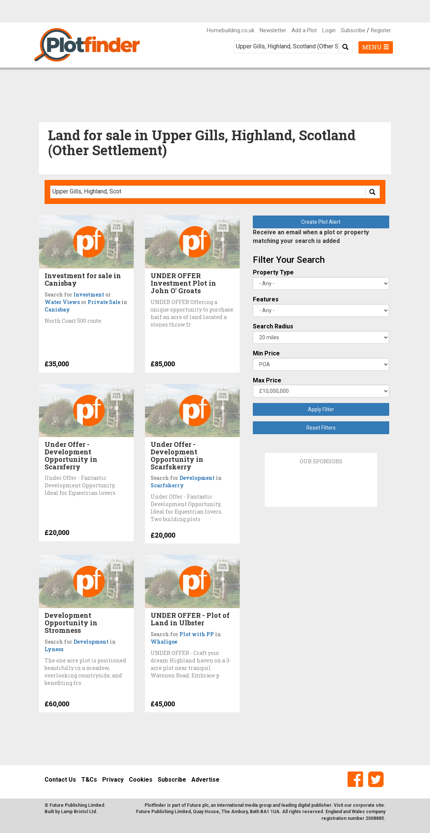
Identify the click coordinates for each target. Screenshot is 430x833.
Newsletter (273, 30)
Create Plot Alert (320, 222)
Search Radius (273, 326)
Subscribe (353, 30)
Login (329, 30)
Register (381, 30)
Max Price (267, 380)
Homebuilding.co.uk (230, 30)
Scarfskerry (167, 485)
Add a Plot (304, 30)
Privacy (113, 779)
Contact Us (60, 779)
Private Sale (104, 302)
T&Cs (89, 779)
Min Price (266, 353)
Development (197, 477)
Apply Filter (321, 409)
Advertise (205, 779)
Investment (88, 294)
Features (266, 299)
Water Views (62, 302)
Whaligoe (164, 641)
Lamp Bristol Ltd (78, 811)
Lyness (54, 649)
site (380, 805)
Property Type (273, 272)
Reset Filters (321, 428)
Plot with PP (196, 634)
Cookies (140, 779)
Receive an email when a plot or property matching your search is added (311, 236)
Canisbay (57, 309)
